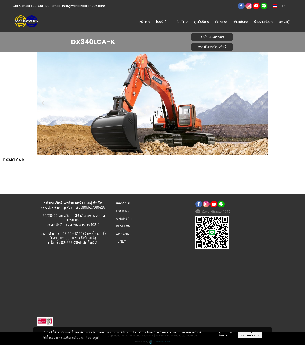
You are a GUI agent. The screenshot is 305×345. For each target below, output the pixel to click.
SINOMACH (124, 219)
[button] (231, 5)
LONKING (123, 211)
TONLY (121, 241)
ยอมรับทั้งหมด (250, 335)
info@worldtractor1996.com (83, 6)
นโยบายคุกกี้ (91, 337)
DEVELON (123, 226)
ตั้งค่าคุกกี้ (224, 335)
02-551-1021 (41, 6)
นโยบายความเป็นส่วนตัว (63, 337)
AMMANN (122, 234)
